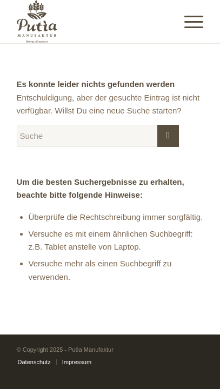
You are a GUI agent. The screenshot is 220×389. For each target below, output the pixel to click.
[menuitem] (34, 362)
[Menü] (188, 21)
